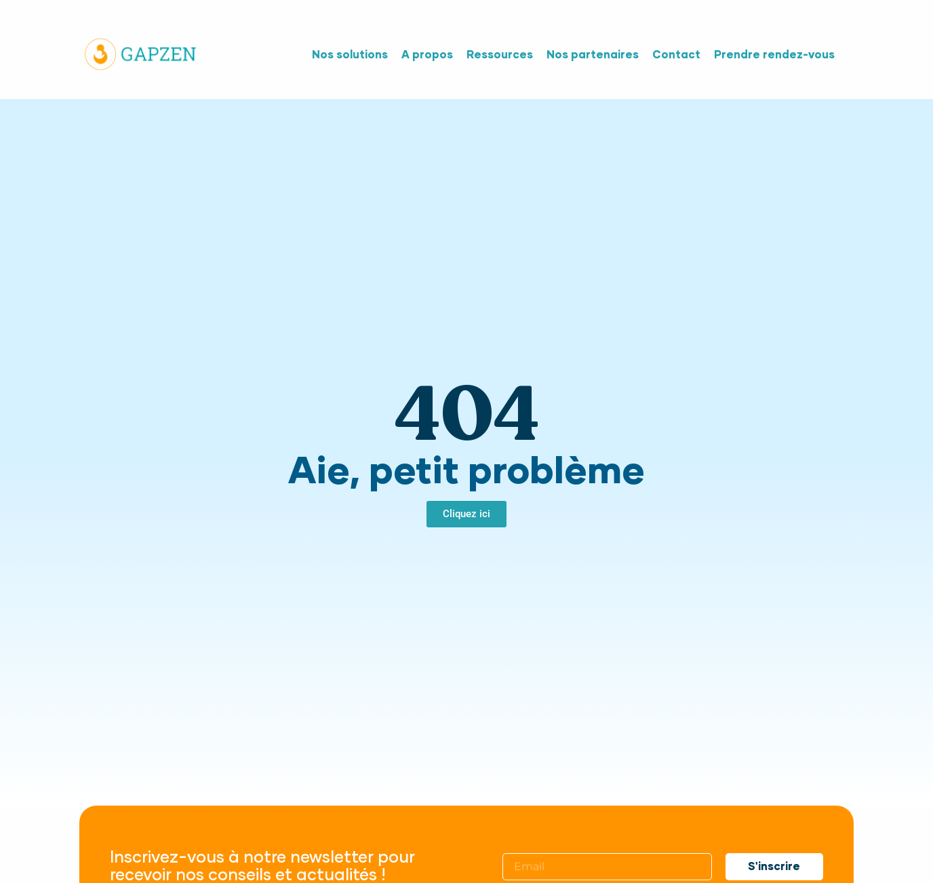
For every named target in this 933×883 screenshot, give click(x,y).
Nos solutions (350, 55)
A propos (427, 55)
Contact (676, 55)
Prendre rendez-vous (774, 55)
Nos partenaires (593, 55)
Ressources (499, 55)
